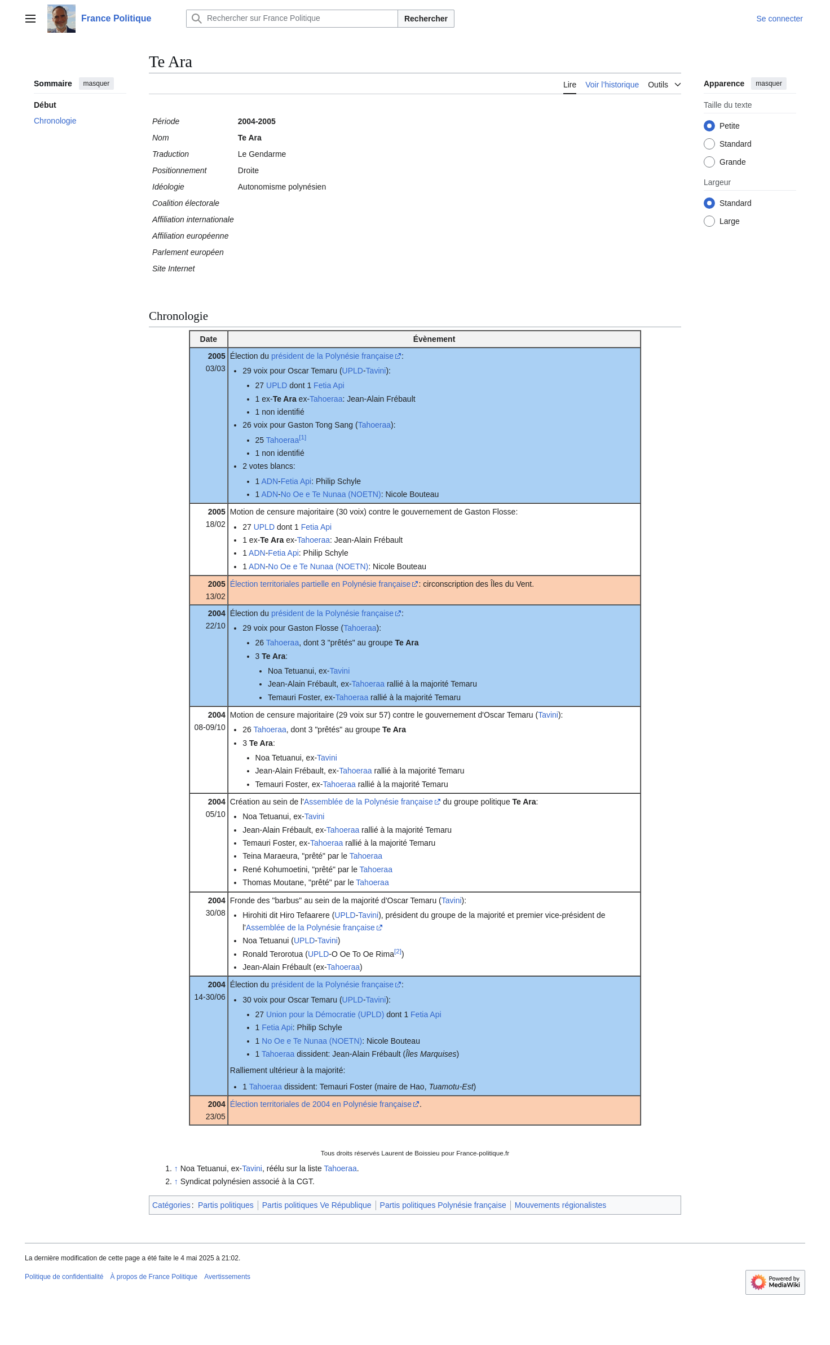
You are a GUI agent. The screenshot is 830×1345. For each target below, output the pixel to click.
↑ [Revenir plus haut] (176, 1168)
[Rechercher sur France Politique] (292, 19)
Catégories (171, 1205)
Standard (735, 143)
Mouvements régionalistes (561, 1205)
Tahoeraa (326, 398)
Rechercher (426, 18)
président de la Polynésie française (332, 356)
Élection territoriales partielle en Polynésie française (320, 583)
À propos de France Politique (153, 1277)
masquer (96, 83)
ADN (269, 481)
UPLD (352, 370)
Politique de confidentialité (64, 1277)
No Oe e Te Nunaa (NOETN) (331, 494)
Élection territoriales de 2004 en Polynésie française (321, 1104)
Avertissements (227, 1277)
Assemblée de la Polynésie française (368, 801)
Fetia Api (329, 385)
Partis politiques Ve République (317, 1205)
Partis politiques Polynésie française (443, 1205)
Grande (732, 161)
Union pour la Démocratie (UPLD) (325, 1014)
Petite (729, 125)
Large (729, 221)
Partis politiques (226, 1205)
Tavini (376, 370)
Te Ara (285, 398)
